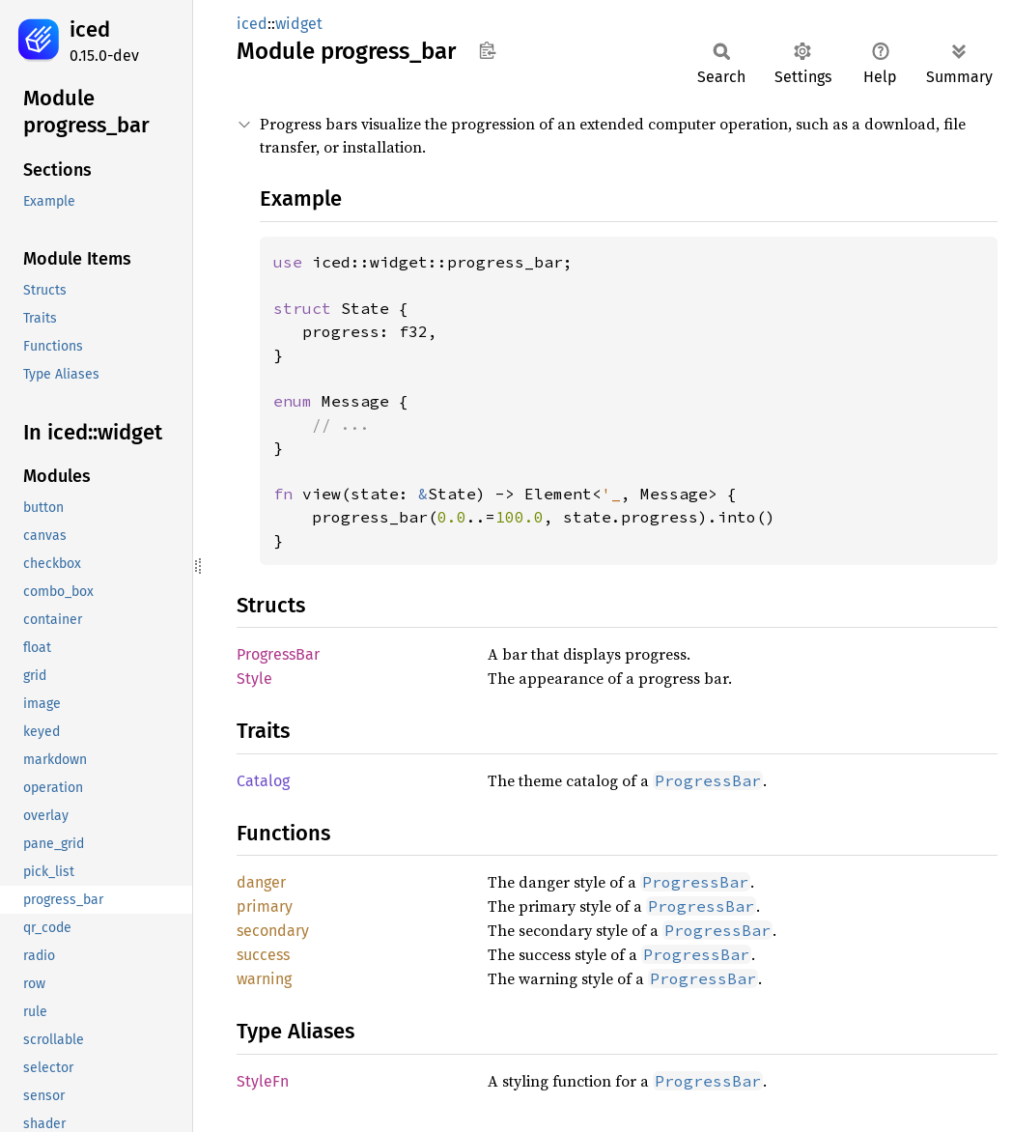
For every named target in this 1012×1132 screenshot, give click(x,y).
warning (264, 979)
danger (261, 882)
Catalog (263, 781)
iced (90, 29)
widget (299, 23)
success (263, 955)
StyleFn (263, 1081)
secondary (273, 930)
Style (254, 678)
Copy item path (487, 50)
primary (265, 906)
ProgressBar (278, 654)
